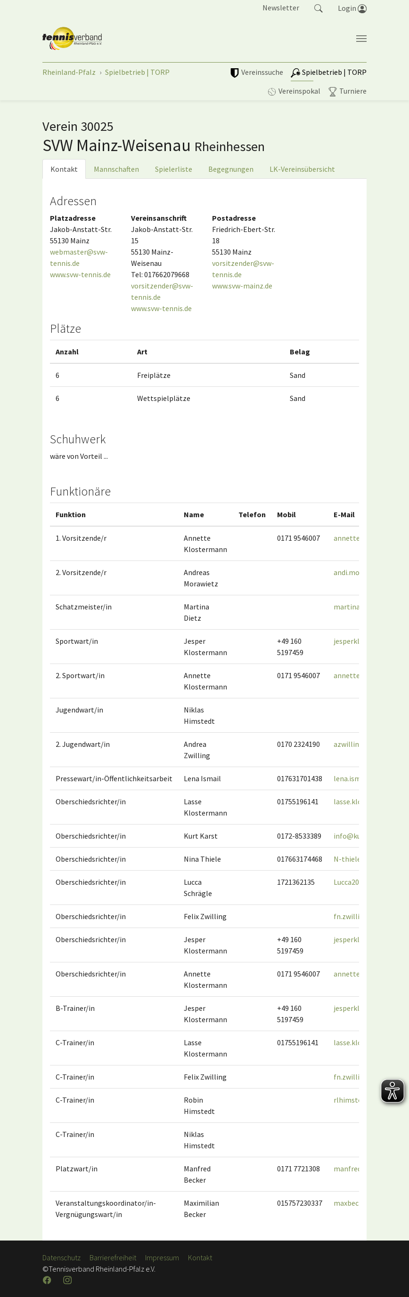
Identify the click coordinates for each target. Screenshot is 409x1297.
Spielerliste (173, 169)
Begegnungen (231, 169)
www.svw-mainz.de (242, 285)
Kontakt (64, 169)
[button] (318, 7)
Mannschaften (116, 169)
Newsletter (280, 7)
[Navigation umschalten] (361, 39)
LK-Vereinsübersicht (302, 169)
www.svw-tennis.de (80, 274)
